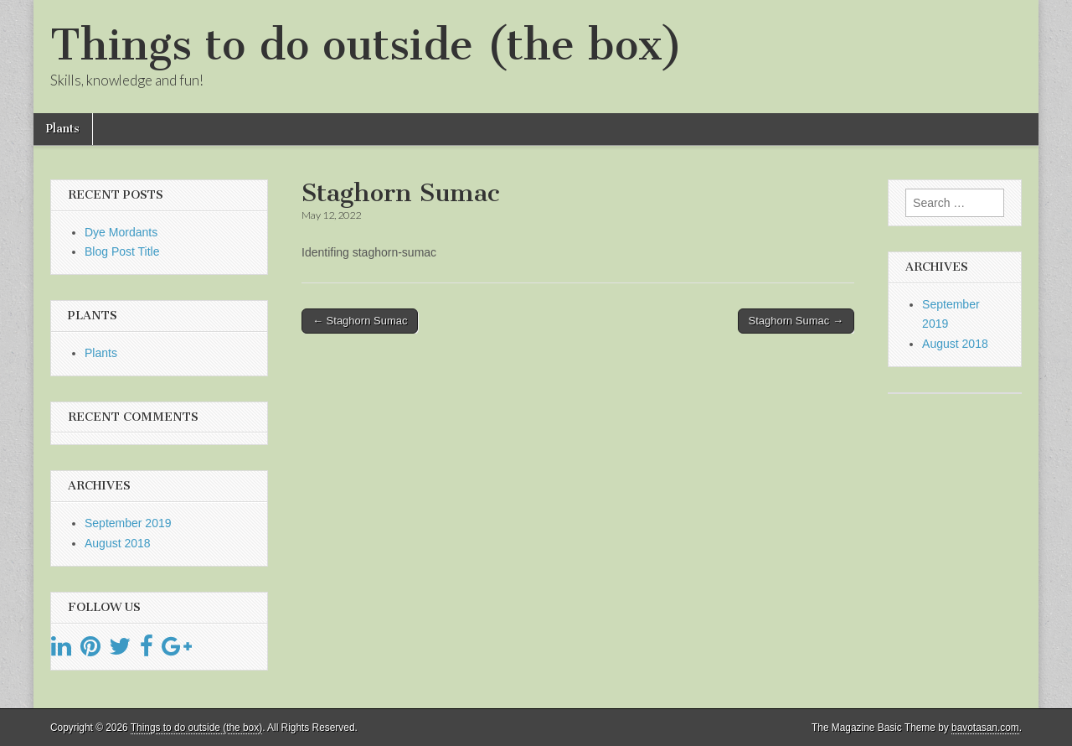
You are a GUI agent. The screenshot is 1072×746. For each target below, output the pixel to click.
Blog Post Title (122, 251)
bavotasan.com (985, 727)
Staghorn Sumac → (796, 320)
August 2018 (118, 543)
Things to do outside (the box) (366, 44)
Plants (63, 129)
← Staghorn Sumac (359, 320)
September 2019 (128, 523)
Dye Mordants (121, 232)
